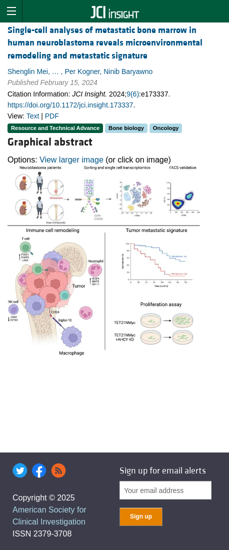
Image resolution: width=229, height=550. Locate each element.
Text (33, 116)
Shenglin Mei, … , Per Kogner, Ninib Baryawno (80, 72)
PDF (52, 116)
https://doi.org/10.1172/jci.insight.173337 (70, 105)
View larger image (72, 160)
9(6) (132, 94)
